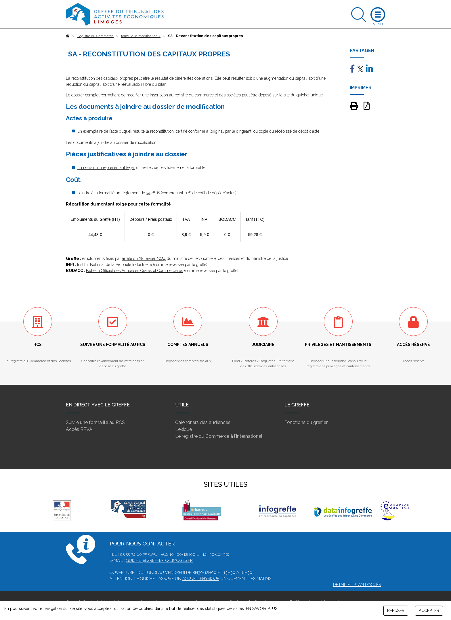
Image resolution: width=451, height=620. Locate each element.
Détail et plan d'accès (357, 584)
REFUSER (395, 610)
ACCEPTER (429, 610)
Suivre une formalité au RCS (95, 422)
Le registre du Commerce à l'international (218, 436)
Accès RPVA (79, 429)
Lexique (183, 429)
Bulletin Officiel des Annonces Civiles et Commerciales (134, 270)
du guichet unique (307, 95)
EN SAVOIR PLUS (261, 608)
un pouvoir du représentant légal (106, 167)
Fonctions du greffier (306, 422)
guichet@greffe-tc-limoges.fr (159, 560)
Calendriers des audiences (202, 422)
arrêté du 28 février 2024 (144, 258)
